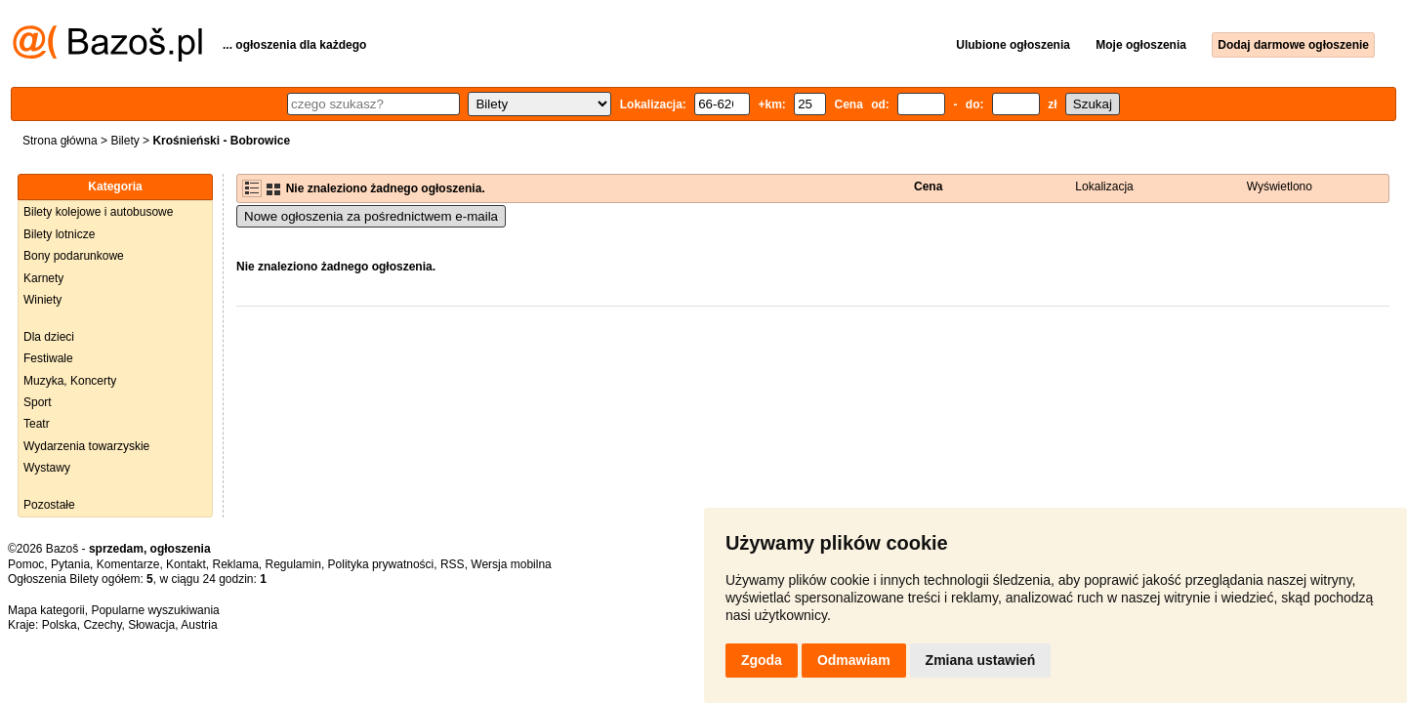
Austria (199, 625)
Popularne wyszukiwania (155, 610)
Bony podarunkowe (73, 256)
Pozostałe (49, 505)
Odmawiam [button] (853, 660)
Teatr (36, 424)
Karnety (43, 278)
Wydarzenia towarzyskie (86, 446)
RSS (452, 564)
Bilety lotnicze (59, 234)
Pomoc (26, 564)
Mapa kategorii (46, 610)
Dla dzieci (48, 337)
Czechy (102, 625)
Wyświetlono (1279, 186)
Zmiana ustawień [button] (981, 660)
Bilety (124, 140)
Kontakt (186, 564)
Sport (37, 402)
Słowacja (151, 625)
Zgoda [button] (761, 660)
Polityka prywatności (381, 564)
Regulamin (293, 564)
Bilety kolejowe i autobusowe (98, 212)
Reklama (235, 564)
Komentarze (128, 564)
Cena (928, 186)
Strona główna (60, 140)
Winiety (42, 300)
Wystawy (46, 468)
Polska (59, 625)
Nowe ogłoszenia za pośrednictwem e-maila (371, 216)
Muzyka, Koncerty (69, 381)
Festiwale (48, 358)
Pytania (70, 564)
